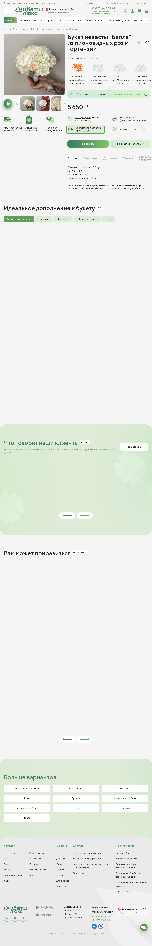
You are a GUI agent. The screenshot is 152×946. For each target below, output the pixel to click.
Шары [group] (98, 20)
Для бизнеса (62, 880)
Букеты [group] (50, 20)
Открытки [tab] (63, 218)
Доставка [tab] (110, 158)
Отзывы (134, 3)
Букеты (76, 798)
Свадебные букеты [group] (118, 20)
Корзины (8, 869)
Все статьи (78, 873)
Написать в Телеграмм (130, 143)
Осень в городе (12, 853)
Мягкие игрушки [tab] (87, 218)
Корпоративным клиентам (116, 3)
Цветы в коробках (125, 798)
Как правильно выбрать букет (88, 858)
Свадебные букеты (39, 853)
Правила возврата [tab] (145, 158)
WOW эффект (36, 858)
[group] (34, 64)
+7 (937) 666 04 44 (103, 8)
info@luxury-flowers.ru (102, 912)
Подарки (125, 808)
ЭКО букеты (125, 788)
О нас (59, 853)
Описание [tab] (91, 158)
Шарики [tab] (44, 218)
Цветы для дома (76, 788)
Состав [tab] (72, 158)
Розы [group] (62, 20)
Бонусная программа (126, 858)
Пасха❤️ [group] (10, 20)
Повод (27, 817)
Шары (32, 875)
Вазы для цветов (37, 869)
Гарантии (61, 869)
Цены (76, 808)
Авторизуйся (82, 117)
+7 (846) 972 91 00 (101, 916)
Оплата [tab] (128, 158)
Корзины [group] (139, 20)
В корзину (88, 143)
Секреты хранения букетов (87, 853)
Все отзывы (134, 446)
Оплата (99, 3)
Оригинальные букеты (27, 808)
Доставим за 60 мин (27, 788)
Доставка (89, 3)
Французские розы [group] (31, 20)
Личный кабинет (123, 853)
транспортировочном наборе (125, 93)
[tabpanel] (109, 178)
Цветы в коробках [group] (80, 20)
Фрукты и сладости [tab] (18, 218)
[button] (148, 20)
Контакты (144, 3)
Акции (7, 880)
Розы (27, 798)
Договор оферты (124, 891)
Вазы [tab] (108, 218)
